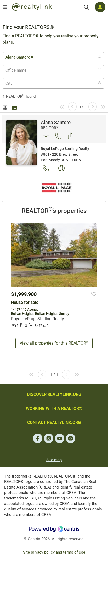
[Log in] (100, 7)
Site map (54, 459)
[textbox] (19, 70)
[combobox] (53, 57)
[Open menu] (5, 7)
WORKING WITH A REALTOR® (54, 408)
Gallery (5, 107)
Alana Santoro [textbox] (19, 57)
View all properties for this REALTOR (54, 343)
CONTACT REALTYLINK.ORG (54, 422)
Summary (14, 107)
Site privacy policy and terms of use (54, 552)
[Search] (86, 7)
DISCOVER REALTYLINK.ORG (54, 394)
